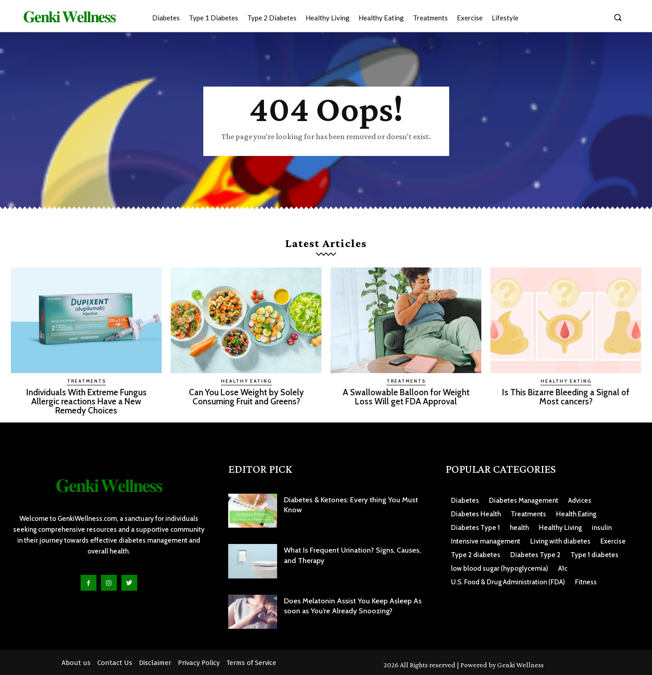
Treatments (86, 381)
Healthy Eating (246, 381)
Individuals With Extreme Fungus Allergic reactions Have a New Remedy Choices (86, 401)
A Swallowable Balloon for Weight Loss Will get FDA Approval (406, 396)
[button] (617, 17)
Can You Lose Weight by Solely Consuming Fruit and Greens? (246, 396)
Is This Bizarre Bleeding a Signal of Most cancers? (566, 396)
